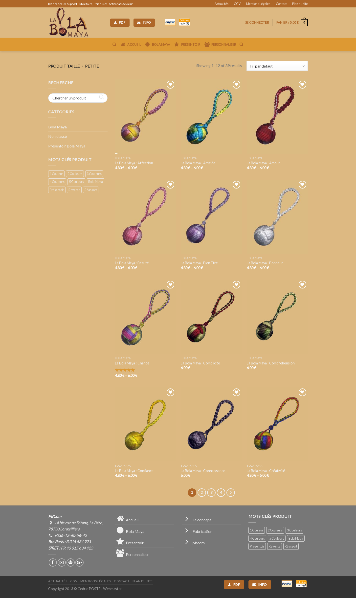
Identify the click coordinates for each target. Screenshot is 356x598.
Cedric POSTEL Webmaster (100, 589)
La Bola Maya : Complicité (200, 363)
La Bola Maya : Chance (132, 363)
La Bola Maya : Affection (134, 163)
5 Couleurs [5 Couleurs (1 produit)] (76, 182)
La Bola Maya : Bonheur (265, 263)
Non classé (57, 136)
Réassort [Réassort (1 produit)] (91, 190)
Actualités (221, 4)
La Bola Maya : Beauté (132, 263)
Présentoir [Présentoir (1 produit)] (57, 190)
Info (144, 22)
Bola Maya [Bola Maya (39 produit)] (95, 182)
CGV (237, 4)
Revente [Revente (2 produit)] (74, 190)
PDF (119, 22)
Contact (281, 4)
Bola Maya (57, 126)
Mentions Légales (258, 4)
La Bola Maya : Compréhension (271, 363)
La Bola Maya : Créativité (266, 471)
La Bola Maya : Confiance (134, 471)
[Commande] (277, 66)
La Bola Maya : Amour (263, 163)
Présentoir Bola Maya (66, 146)
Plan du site (300, 4)
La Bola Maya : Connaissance (203, 471)
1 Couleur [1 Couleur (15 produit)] (56, 174)
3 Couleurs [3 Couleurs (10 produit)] (94, 174)
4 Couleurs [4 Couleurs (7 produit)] (57, 182)
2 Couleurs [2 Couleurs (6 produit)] (74, 174)
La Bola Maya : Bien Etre (199, 263)
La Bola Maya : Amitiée (198, 163)
